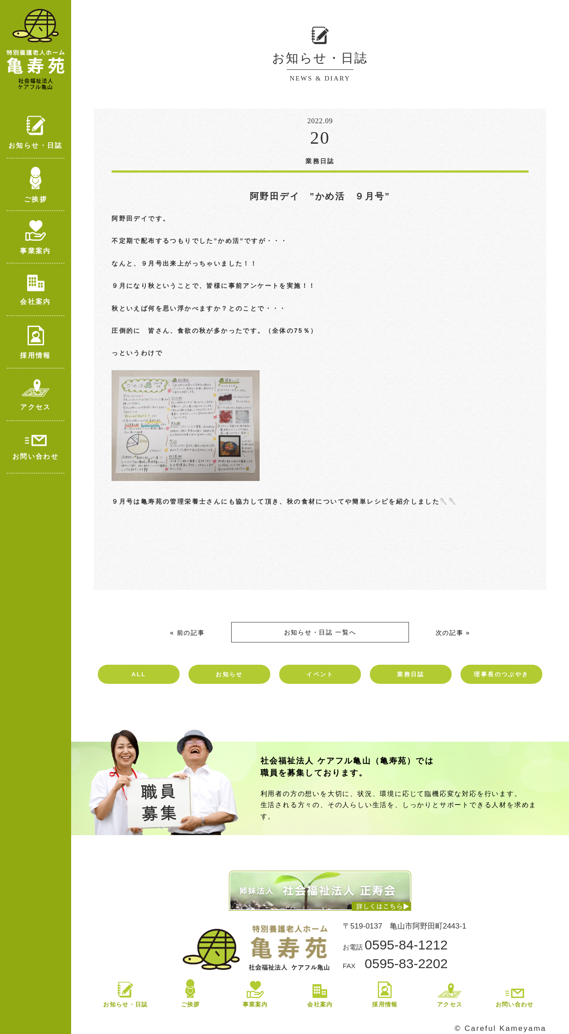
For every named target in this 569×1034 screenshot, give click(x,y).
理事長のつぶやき (501, 674)
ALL (139, 674)
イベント (320, 674)
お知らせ (229, 674)
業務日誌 (411, 674)
